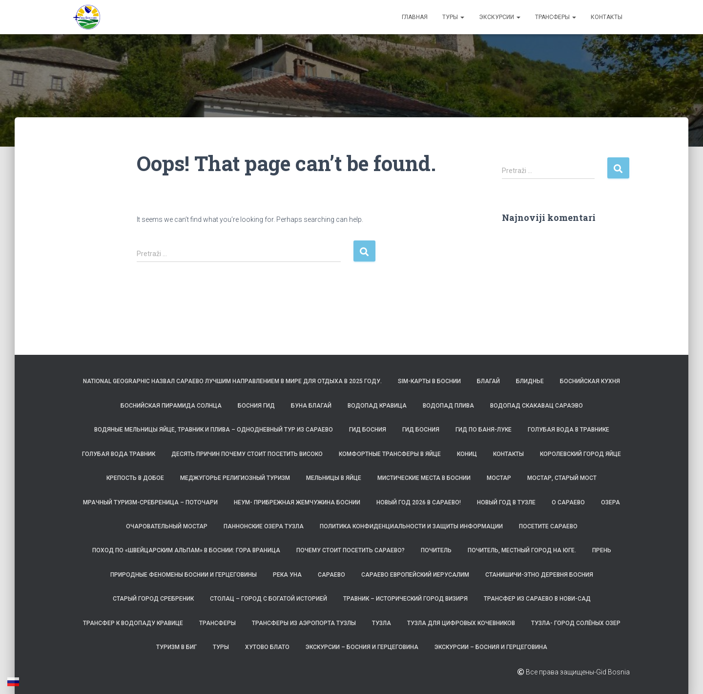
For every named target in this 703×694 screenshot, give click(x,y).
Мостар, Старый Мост (562, 478)
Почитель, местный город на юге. (522, 550)
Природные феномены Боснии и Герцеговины (183, 574)
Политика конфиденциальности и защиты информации (411, 526)
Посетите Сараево (548, 526)
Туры (453, 17)
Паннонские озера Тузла (264, 526)
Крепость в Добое (135, 478)
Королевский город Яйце (580, 454)
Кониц (467, 454)
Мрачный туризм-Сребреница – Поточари (150, 502)
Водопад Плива (448, 405)
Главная (415, 17)
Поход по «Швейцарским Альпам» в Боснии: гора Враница (186, 550)
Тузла (381, 623)
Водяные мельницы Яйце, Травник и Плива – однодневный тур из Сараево (213, 429)
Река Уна (287, 574)
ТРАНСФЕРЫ (555, 17)
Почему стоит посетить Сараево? (350, 550)
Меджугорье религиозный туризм (235, 478)
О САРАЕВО (568, 502)
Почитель (436, 550)
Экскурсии (499, 17)
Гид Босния (367, 429)
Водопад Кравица (377, 405)
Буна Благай (311, 405)
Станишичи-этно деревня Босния (539, 574)
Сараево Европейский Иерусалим (415, 574)
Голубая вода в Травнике (568, 429)
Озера (610, 502)
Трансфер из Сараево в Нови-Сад (537, 598)
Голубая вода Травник (118, 454)
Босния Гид (256, 405)
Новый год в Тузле (506, 502)
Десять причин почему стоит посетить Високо (247, 454)
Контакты (606, 17)
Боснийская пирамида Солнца (171, 405)
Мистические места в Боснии (424, 478)
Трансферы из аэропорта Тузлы (304, 623)
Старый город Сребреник (153, 598)
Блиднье (530, 381)
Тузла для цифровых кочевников (461, 623)
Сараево (331, 574)
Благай (488, 381)
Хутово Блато (267, 647)
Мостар (499, 478)
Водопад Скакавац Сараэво (536, 405)
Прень (601, 550)
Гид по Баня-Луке (483, 429)
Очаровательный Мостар (166, 526)
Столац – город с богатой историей (268, 598)
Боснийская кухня (590, 381)
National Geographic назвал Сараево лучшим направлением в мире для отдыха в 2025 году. (232, 381)
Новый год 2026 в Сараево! (418, 502)
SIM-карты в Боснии (429, 381)
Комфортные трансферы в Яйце (390, 454)
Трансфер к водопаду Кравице (133, 623)
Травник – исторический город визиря (405, 598)
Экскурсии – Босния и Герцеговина (362, 647)
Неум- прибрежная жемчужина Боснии (297, 502)
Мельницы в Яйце (333, 478)
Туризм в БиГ (176, 647)
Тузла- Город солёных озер (575, 623)
